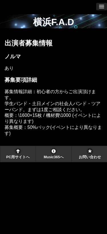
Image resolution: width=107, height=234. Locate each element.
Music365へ (53, 157)
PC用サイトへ (18, 157)
